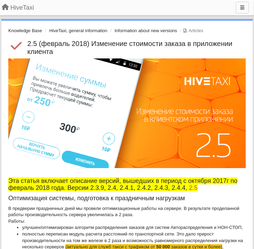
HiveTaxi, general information (78, 30)
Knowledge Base (25, 30)
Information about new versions (146, 30)
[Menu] (242, 7)
